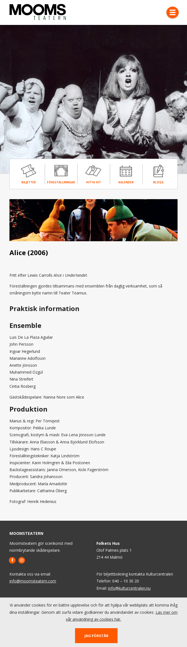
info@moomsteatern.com (32, 581)
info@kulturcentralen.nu (129, 588)
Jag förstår (96, 635)
